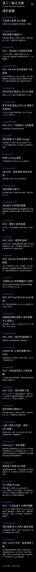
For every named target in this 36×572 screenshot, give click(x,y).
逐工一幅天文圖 (13, 3)
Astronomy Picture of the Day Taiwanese (13, 6)
